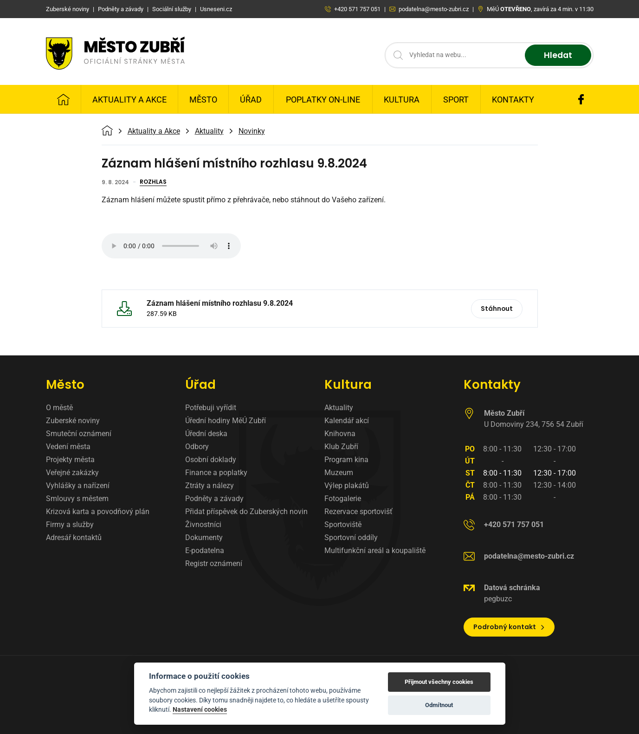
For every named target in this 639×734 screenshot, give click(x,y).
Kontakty (513, 99)
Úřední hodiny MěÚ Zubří (225, 420)
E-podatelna (204, 550)
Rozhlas (153, 182)
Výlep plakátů (346, 485)
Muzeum (338, 472)
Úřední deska (206, 433)
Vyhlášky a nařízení (78, 485)
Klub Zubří (341, 446)
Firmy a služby (70, 524)
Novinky (252, 131)
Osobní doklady (210, 459)
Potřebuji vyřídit (210, 407)
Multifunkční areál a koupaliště (375, 550)
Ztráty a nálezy (209, 485)
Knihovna (339, 433)
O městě (59, 407)
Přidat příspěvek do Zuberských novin (246, 511)
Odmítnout (439, 705)
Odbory (197, 446)
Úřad (251, 99)
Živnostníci (203, 524)
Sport (456, 99)
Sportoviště (342, 524)
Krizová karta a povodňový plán (97, 511)
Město (203, 99)
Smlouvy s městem (77, 498)
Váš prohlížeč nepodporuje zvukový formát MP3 (171, 245)
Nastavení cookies (200, 709)
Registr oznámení (213, 563)
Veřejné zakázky (72, 472)
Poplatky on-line (323, 99)
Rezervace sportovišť (358, 511)
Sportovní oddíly (351, 537)
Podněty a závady (214, 498)
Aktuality (209, 131)
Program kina (346, 459)
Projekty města (70, 459)
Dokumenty (204, 537)
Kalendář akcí (346, 420)
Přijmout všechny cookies (439, 681)
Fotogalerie (342, 498)
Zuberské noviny (73, 420)
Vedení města (68, 446)
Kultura (402, 99)
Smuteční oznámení (78, 433)
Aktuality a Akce (129, 99)
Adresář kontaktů (74, 537)
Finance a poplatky (216, 472)
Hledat (557, 55)
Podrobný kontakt (509, 626)
